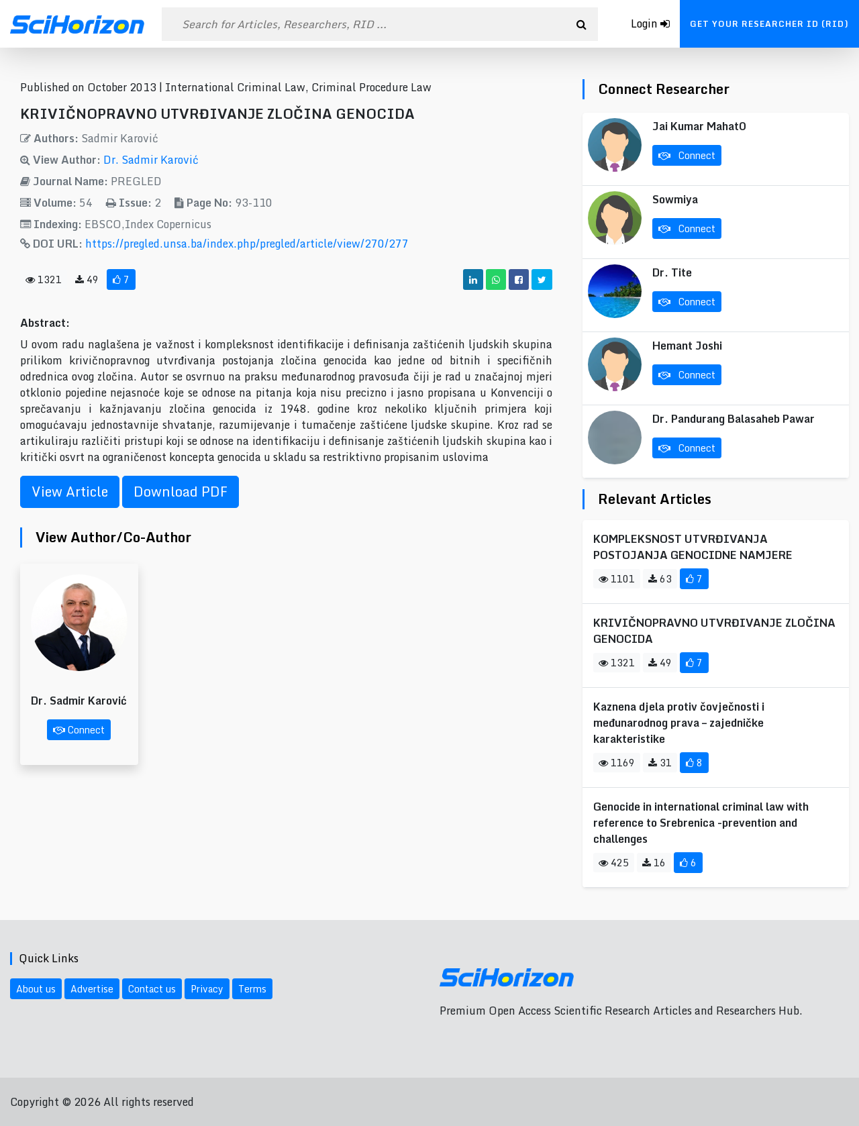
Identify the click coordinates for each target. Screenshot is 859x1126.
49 (87, 279)
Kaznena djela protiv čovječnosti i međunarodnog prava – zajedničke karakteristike (678, 723)
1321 (44, 279)
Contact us (152, 988)
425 (614, 862)
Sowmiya (675, 199)
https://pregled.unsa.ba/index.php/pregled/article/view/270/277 (247, 243)
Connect (79, 729)
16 (654, 862)
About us (36, 988)
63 (660, 578)
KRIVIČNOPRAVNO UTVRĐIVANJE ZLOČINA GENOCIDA (714, 631)
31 (660, 762)
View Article (70, 491)
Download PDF (181, 491)
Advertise (91, 988)
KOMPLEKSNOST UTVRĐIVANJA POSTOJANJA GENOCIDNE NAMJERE (693, 547)
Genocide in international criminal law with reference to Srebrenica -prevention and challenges (701, 823)
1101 (617, 578)
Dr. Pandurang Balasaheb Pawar (733, 418)
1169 (617, 762)
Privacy (207, 988)
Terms (252, 988)
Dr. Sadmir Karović (151, 159)
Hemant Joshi (687, 345)
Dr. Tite (672, 272)
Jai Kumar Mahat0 (699, 126)
